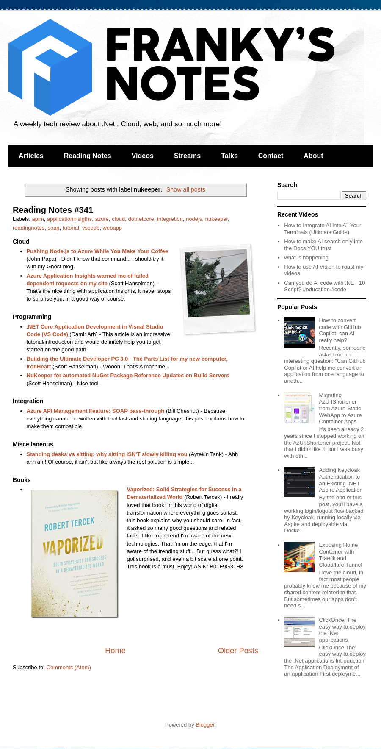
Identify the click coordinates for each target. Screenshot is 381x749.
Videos (143, 155)
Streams (187, 155)
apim (38, 219)
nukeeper (216, 219)
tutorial (71, 228)
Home (115, 650)
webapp (112, 228)
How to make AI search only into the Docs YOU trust (323, 244)
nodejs (194, 219)
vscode (90, 228)
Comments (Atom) (69, 667)
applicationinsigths (69, 219)
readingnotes (28, 228)
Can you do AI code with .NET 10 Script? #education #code (324, 286)
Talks (229, 155)
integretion (170, 219)
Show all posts (185, 189)
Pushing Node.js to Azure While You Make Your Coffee (97, 251)
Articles (31, 155)
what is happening (306, 257)
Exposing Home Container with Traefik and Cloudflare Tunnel (340, 555)
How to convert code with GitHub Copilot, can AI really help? (340, 330)
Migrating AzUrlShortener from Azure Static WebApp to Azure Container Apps (340, 408)
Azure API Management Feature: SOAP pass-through (96, 411)
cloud (118, 219)
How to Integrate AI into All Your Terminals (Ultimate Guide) (322, 228)
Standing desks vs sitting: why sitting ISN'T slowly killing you (107, 454)
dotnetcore (141, 219)
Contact (271, 155)
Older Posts (238, 650)
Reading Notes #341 (53, 209)
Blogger (205, 724)
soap (53, 228)
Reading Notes (87, 155)
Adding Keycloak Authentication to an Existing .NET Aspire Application (340, 480)
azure (102, 219)
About (313, 155)
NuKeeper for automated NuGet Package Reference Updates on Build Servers (128, 375)
